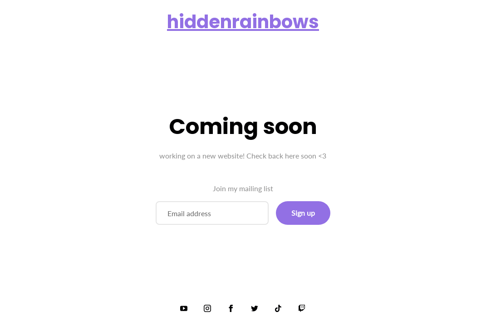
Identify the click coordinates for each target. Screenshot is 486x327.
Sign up (303, 212)
